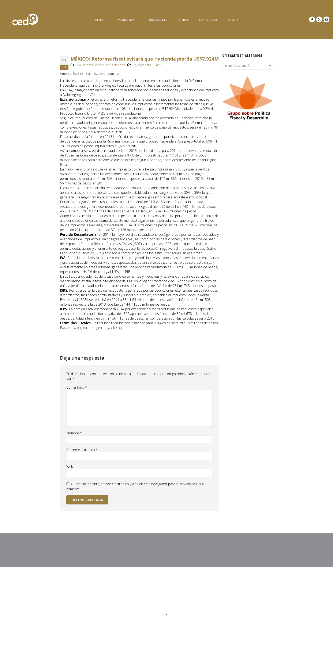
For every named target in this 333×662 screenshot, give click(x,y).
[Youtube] (326, 19)
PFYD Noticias (115, 65)
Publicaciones (157, 20)
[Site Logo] (24, 19)
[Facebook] (312, 19)
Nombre (74, 433)
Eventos (183, 20)
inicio (99, 20)
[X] (319, 19)
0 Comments (142, 65)
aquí (121, 327)
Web (69, 466)
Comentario (76, 387)
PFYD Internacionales (90, 65)
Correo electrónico (82, 449)
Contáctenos (208, 20)
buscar (233, 20)
